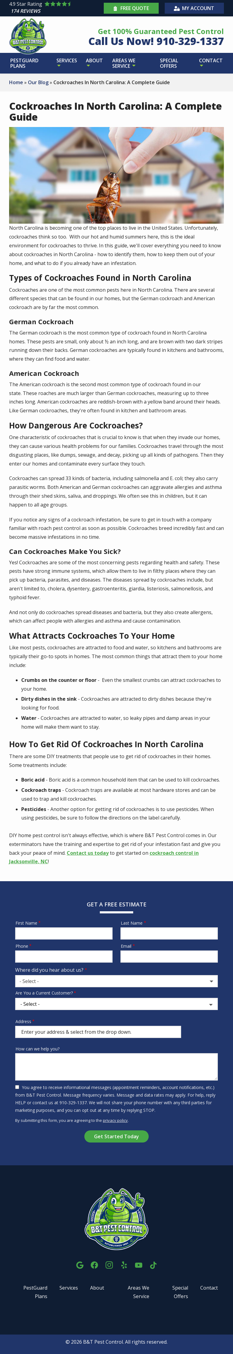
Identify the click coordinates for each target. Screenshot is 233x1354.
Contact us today (88, 853)
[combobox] (116, 981)
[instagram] (109, 1264)
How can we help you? (37, 1049)
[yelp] (124, 1264)
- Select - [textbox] (29, 981)
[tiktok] (153, 1264)
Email (126, 946)
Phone (21, 946)
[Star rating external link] (55, 8)
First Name (26, 923)
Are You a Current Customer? (44, 993)
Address (23, 1021)
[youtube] (138, 1264)
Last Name (132, 923)
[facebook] (94, 1264)
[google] (79, 1264)
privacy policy (115, 1120)
